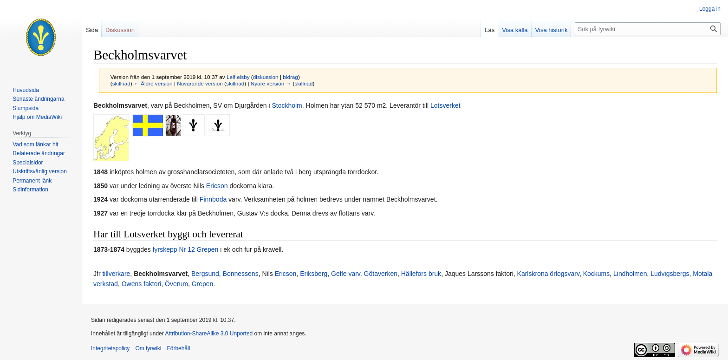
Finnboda (213, 199)
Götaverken (380, 273)
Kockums (596, 273)
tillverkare (116, 273)
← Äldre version (153, 83)
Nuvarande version (200, 83)
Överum (176, 284)
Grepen (203, 284)
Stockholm (287, 105)
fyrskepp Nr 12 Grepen (186, 249)
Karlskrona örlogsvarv (548, 273)
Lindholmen (630, 273)
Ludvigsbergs (669, 273)
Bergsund (205, 273)
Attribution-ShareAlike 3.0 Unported (209, 333)
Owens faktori (142, 284)
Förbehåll (178, 348)
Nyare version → (271, 83)
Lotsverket (445, 105)
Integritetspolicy (110, 348)
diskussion (266, 77)
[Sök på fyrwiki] (648, 28)
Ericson (217, 186)
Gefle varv (345, 273)
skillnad (121, 83)
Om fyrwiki (148, 348)
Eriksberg (313, 273)
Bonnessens (241, 273)
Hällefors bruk (421, 273)
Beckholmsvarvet (161, 273)
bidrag (290, 77)
